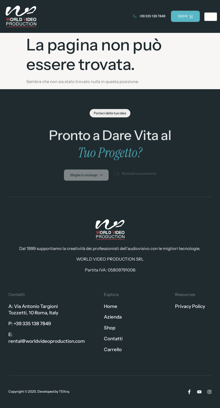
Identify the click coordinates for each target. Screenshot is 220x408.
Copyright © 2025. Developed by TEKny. (39, 391)
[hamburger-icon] (210, 17)
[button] (110, 114)
